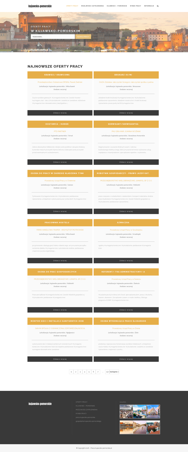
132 (107, 372)
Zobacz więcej (60, 113)
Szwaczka (123, 222)
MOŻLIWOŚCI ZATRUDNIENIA (86, 410)
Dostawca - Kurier (57, 124)
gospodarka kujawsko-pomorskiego (88, 421)
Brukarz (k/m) (123, 75)
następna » (114, 372)
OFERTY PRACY (81, 402)
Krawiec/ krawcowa (57, 75)
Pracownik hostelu (57, 222)
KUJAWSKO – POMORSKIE (85, 406)
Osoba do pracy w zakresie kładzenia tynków (59, 173)
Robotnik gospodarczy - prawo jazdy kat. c (124, 173)
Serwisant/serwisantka (123, 124)
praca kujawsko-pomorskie (85, 417)
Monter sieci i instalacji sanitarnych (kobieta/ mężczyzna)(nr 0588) (73, 321)
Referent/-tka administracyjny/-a (123, 272)
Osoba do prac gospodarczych (57, 272)
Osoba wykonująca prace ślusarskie (123, 321)
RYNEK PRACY (81, 413)
